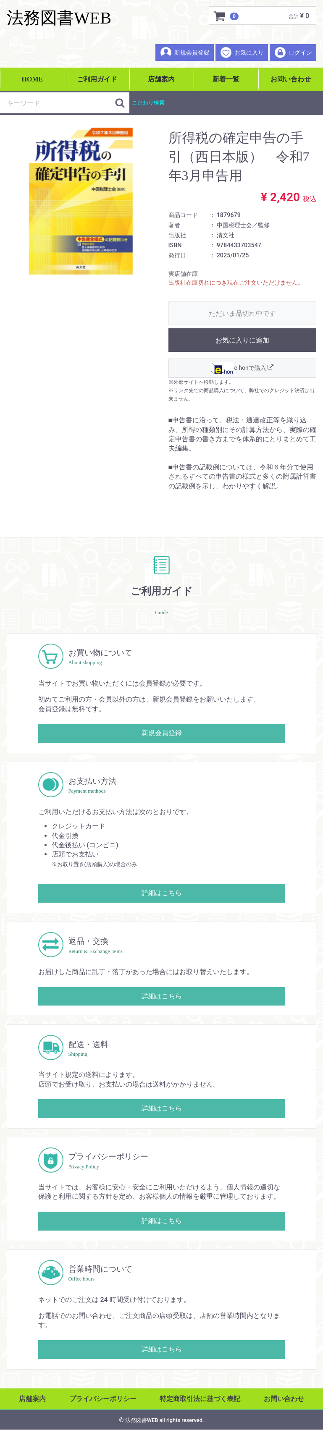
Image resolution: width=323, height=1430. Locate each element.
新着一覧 (226, 79)
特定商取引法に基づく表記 (200, 1398)
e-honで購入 (242, 368)
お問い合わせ (290, 79)
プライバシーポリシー (103, 1398)
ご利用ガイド (97, 79)
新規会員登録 (185, 52)
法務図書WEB (59, 17)
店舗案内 (161, 79)
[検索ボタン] (120, 103)
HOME (32, 79)
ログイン (293, 52)
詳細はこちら (162, 893)
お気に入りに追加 (242, 340)
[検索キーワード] (57, 102)
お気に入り (242, 52)
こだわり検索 (148, 103)
